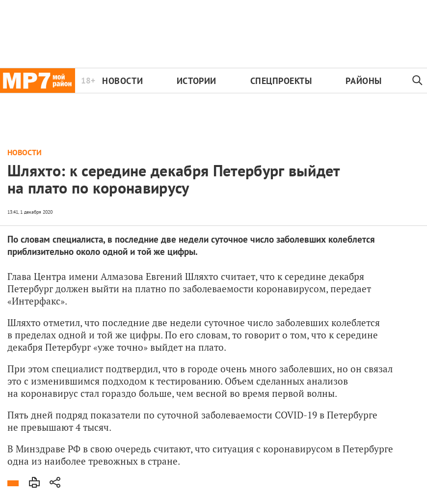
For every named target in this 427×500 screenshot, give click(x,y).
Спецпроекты (281, 80)
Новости (122, 80)
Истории (196, 80)
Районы (363, 80)
